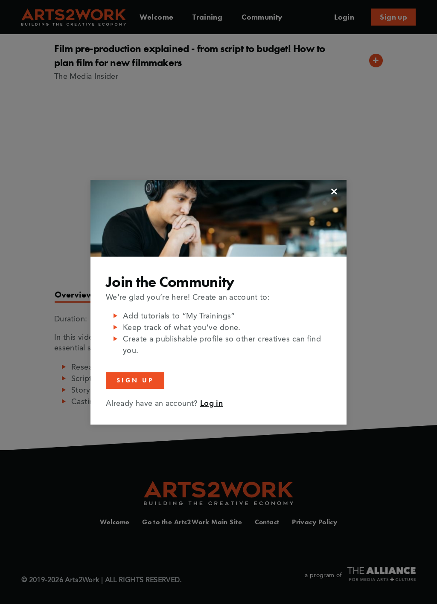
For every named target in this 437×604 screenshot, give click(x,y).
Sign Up (135, 380)
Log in (211, 403)
